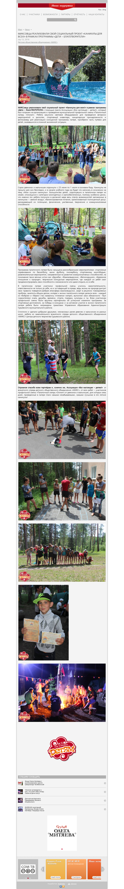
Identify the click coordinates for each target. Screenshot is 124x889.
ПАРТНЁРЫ (65, 14)
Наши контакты (96, 14)
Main (20, 30)
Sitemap (73, 884)
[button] (49, 833)
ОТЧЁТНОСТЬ (79, 14)
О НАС (22, 14)
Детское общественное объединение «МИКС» (38, 42)
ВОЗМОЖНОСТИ (50, 14)
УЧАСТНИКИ (34, 14)
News (27, 30)
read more (55, 877)
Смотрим (76, 877)
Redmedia (61, 884)
